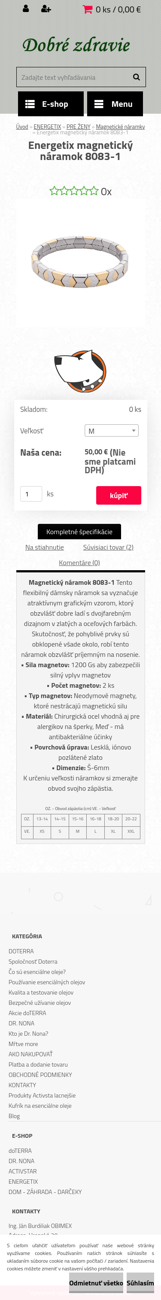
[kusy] (31, 494)
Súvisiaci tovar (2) (108, 547)
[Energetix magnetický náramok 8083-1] (80, 202)
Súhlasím (140, 1283)
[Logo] (75, 45)
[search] (136, 77)
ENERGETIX (47, 126)
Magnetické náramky (120, 126)
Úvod (22, 126)
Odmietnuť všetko (96, 1283)
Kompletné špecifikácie (79, 531)
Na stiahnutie (44, 547)
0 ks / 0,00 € (118, 9)
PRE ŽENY (79, 126)
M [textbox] (91, 431)
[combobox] (111, 430)
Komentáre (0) (79, 562)
